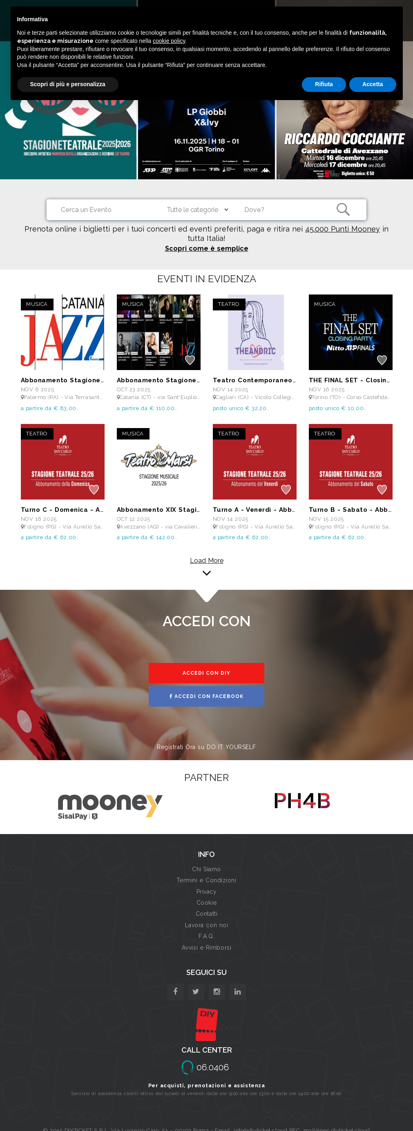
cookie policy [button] (169, 41)
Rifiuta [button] (324, 84)
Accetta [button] (372, 84)
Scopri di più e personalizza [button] (67, 84)
